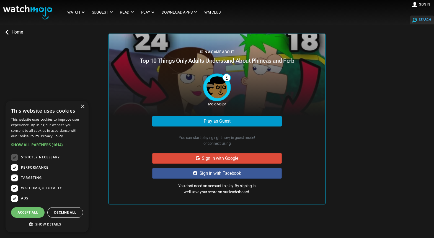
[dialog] (47, 166)
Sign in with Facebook (217, 173)
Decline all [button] (65, 212)
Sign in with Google (217, 158)
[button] (47, 145)
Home (14, 32)
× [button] (82, 107)
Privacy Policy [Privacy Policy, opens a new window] (52, 136)
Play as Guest (217, 121)
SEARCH (425, 20)
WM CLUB (212, 12)
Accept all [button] (28, 212)
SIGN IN (424, 4)
